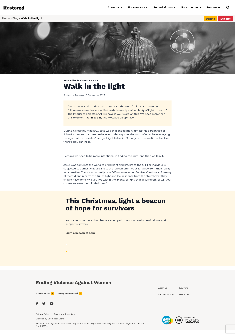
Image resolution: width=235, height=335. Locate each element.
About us (162, 288)
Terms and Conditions (64, 314)
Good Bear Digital (56, 319)
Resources (184, 294)
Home (6, 18)
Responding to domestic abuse (80, 80)
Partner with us (166, 294)
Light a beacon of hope (81, 233)
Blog (15, 18)
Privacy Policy (43, 314)
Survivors (183, 288)
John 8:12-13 (94, 117)
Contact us (45, 293)
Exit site (225, 18)
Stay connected (70, 293)
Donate (210, 18)
